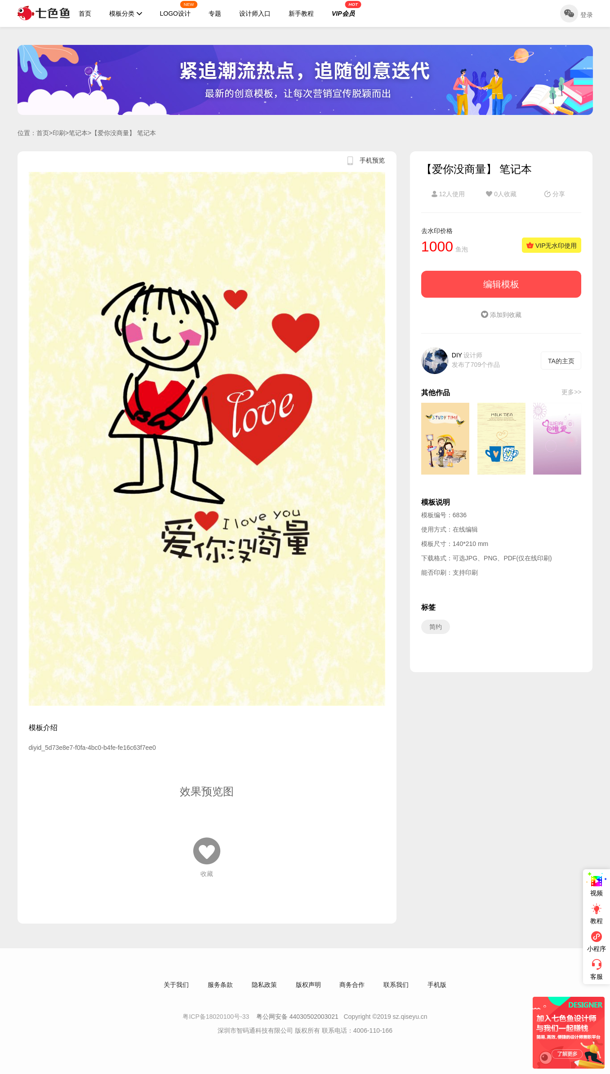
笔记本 (78, 132)
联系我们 (396, 993)
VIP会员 (346, 9)
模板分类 (125, 13)
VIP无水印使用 (551, 245)
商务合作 (352, 993)
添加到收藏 (501, 314)
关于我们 (176, 993)
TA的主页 (561, 361)
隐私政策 (264, 993)
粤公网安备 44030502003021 (297, 1025)
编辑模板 (501, 284)
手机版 (436, 993)
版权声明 (308, 993)
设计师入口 (255, 13)
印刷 (59, 132)
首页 (85, 13)
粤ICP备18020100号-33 (217, 1025)
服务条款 (220, 993)
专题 (215, 13)
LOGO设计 (179, 9)
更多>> (571, 392)
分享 (554, 194)
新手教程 (301, 13)
